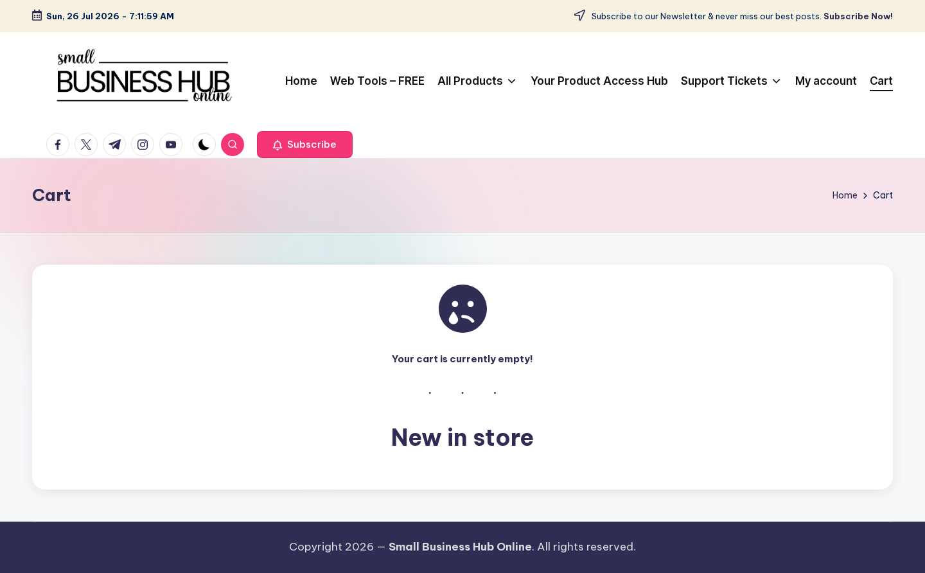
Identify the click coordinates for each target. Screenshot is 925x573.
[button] (305, 144)
